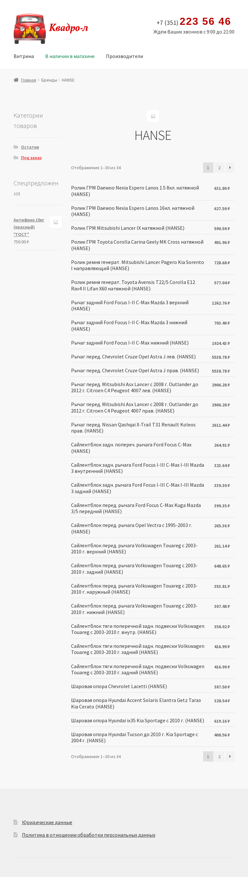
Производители (124, 56)
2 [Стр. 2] (219, 168)
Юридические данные (47, 822)
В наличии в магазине (70, 56)
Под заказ (31, 158)
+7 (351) (194, 21)
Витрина (24, 56)
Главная (28, 80)
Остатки (30, 147)
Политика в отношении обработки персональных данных (88, 835)
